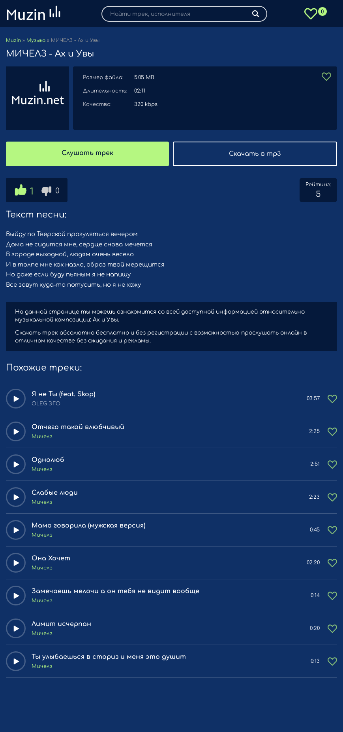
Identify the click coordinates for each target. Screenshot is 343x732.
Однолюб (48, 459)
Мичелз (42, 436)
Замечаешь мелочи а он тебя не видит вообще (115, 591)
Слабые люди (55, 492)
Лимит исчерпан (61, 624)
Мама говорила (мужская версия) (88, 525)
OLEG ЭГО (46, 404)
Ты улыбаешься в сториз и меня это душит (109, 656)
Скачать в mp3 (255, 153)
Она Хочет (51, 558)
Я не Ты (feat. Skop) (63, 394)
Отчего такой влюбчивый (78, 427)
